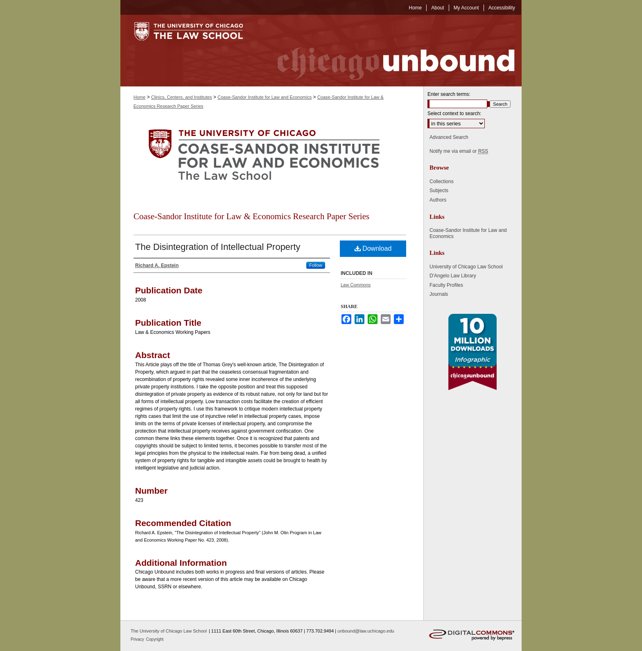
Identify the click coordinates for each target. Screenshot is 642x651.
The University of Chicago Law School (169, 630)
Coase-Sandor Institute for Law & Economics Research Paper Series (251, 216)
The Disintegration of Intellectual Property (218, 247)
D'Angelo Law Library (453, 276)
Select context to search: (454, 113)
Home (139, 97)
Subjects (439, 190)
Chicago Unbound (388, 50)
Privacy (138, 639)
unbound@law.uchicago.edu (365, 630)
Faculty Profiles (446, 285)
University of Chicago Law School (466, 267)
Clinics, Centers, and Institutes (181, 97)
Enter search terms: (448, 94)
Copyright (155, 639)
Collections (442, 181)
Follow (315, 265)
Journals (439, 294)
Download (373, 248)
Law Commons (356, 284)
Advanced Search (449, 137)
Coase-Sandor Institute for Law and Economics (264, 97)
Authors (438, 200)
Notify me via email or (459, 151)
